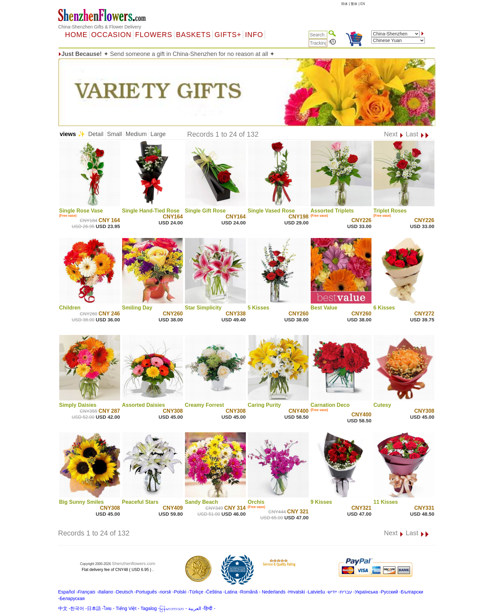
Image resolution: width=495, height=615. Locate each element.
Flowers (153, 35)
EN (362, 4)
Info (254, 35)
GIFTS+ (227, 35)
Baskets (193, 35)
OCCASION (111, 35)
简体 (344, 4)
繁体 (354, 4)
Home (76, 35)
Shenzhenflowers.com (133, 563)
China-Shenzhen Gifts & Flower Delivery (99, 26)
